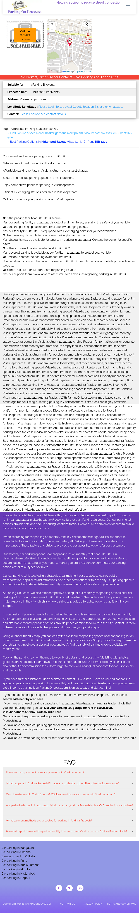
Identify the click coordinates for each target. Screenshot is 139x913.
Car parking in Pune (14, 860)
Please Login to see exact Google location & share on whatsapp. (80, 106)
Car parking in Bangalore (17, 847)
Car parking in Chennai (16, 852)
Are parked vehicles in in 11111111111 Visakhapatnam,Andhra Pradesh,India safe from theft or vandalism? (69, 805)
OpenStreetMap (83, 71)
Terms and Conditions (121, 904)
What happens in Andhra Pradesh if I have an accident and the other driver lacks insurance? (62, 783)
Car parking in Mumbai (16, 869)
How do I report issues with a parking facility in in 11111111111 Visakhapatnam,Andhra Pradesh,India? (66, 831)
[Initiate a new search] (87, 24)
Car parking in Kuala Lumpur (20, 865)
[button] (69, 42)
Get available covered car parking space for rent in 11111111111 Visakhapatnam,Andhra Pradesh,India (68, 725)
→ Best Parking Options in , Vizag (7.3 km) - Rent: (56, 141)
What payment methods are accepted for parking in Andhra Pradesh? (49, 820)
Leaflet (67, 71)
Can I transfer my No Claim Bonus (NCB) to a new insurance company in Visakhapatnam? (61, 794)
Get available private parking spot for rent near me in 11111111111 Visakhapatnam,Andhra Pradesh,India (69, 738)
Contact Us (67, 904)
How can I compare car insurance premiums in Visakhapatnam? (45, 772)
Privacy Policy (92, 904)
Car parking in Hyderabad (18, 873)
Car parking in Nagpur (15, 878)
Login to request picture (25, 35)
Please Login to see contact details (43, 114)
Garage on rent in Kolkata (18, 856)
